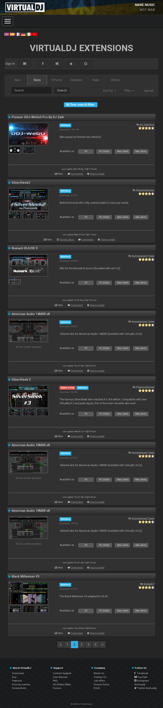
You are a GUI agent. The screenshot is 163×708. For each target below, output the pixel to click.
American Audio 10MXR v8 (31, 445)
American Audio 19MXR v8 (31, 510)
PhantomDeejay (145, 190)
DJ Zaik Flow (147, 124)
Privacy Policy (101, 684)
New (18, 80)
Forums (57, 688)
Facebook (141, 673)
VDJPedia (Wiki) (62, 684)
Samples (76, 80)
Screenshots (19, 688)
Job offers (99, 680)
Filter (129, 90)
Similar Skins (67, 239)
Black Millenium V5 (25, 576)
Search (62, 90)
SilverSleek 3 (21, 379)
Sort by (109, 90)
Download (18, 673)
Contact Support (62, 673)
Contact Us (100, 677)
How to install (97, 173)
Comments (77, 173)
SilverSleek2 (21, 182)
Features (17, 680)
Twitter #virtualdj (145, 688)
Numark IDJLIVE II (25, 248)
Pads (95, 80)
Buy (14, 677)
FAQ (55, 680)
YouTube (140, 677)
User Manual (60, 677)
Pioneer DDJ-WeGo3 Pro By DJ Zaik (38, 117)
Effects (57, 80)
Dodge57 (149, 583)
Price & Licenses (21, 684)
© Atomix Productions (81, 704)
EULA (97, 688)
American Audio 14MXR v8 (31, 314)
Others (115, 80)
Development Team (143, 255)
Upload (148, 90)
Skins (37, 80)
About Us (99, 673)
